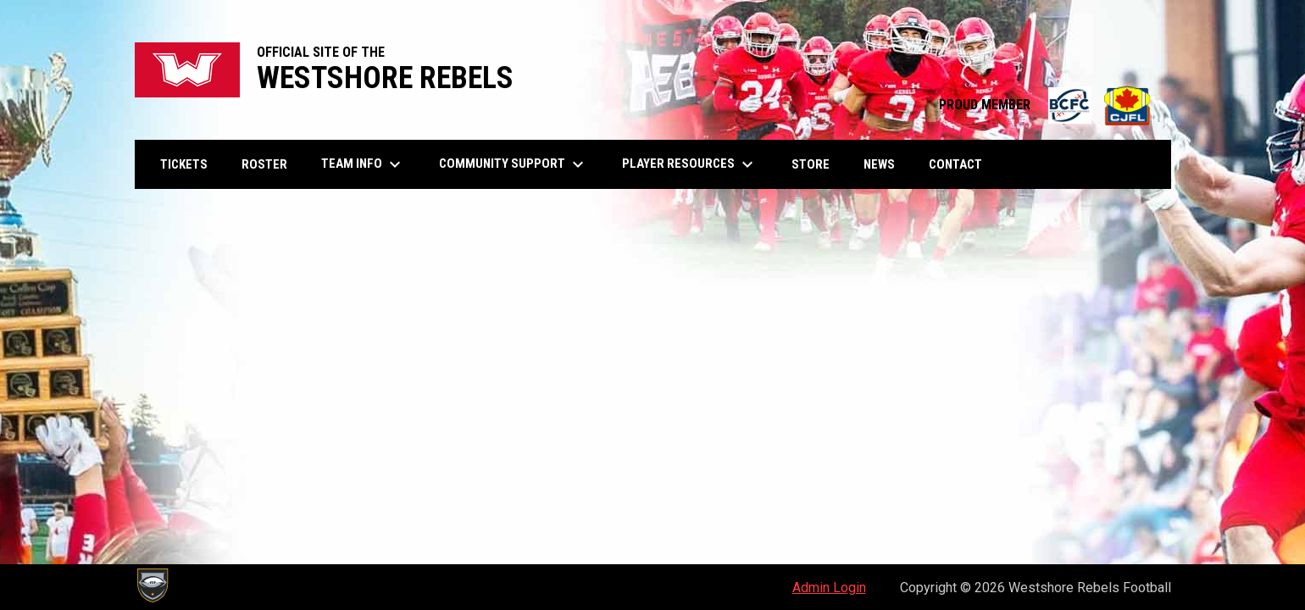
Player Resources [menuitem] (690, 164)
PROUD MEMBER (1046, 105)
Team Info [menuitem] (363, 164)
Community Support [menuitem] (513, 164)
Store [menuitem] (816, 164)
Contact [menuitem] (955, 164)
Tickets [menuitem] (184, 164)
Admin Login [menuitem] (829, 588)
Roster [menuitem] (264, 164)
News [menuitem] (879, 164)
